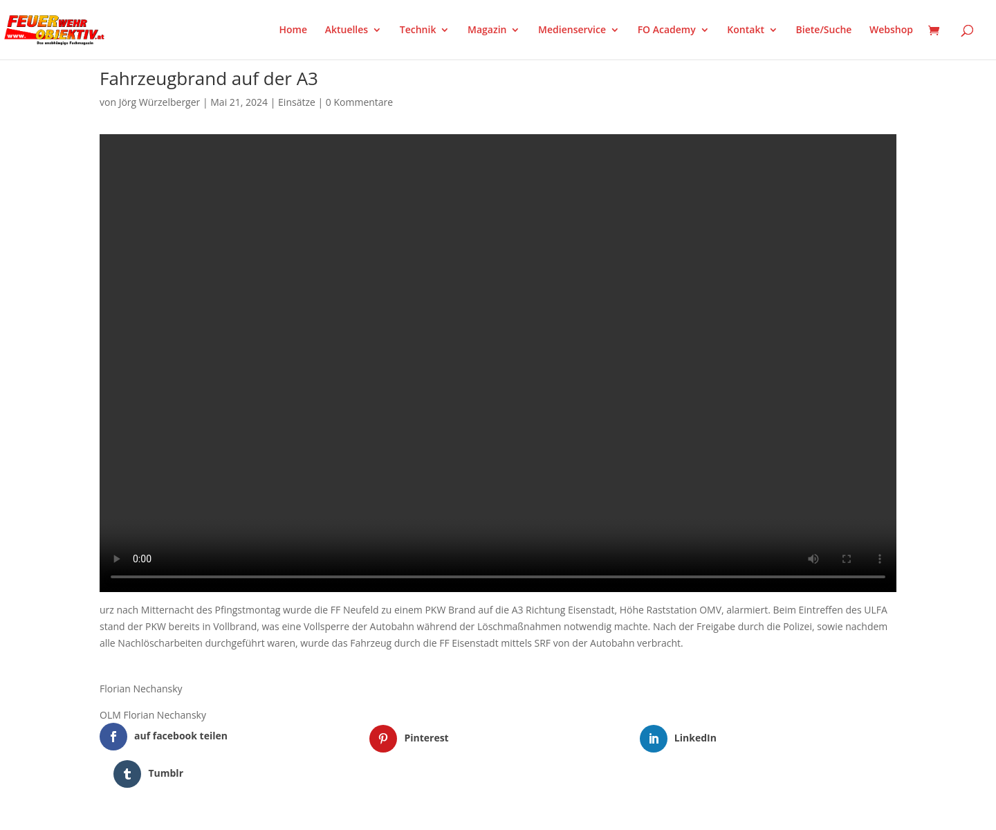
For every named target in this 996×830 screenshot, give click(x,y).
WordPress (261, 811)
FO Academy (667, 30)
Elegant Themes (168, 811)
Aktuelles (346, 30)
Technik (418, 30)
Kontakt (745, 30)
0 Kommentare (359, 102)
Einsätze (296, 102)
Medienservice (572, 30)
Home (293, 30)
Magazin (487, 30)
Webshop (891, 30)
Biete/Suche (824, 30)
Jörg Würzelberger (160, 102)
